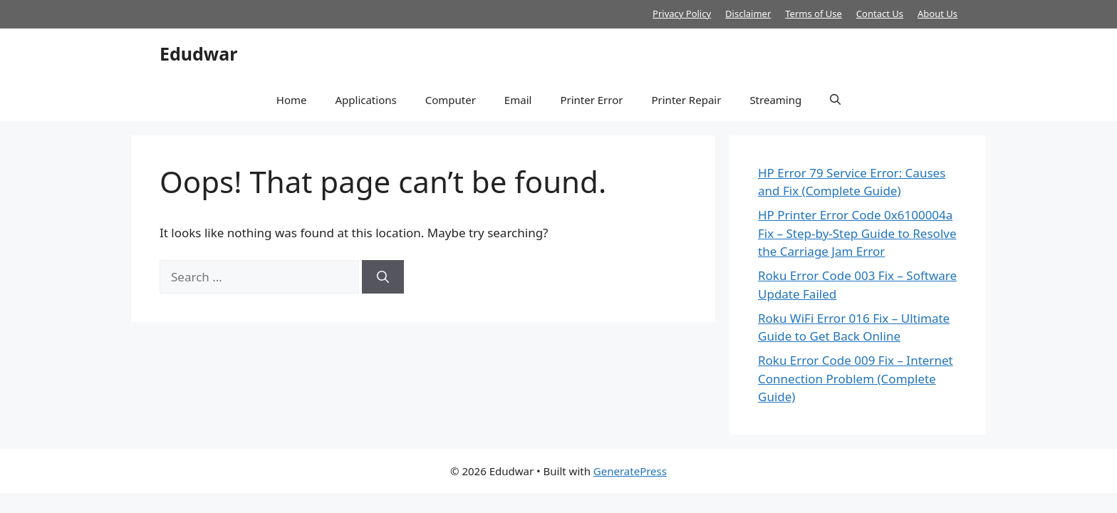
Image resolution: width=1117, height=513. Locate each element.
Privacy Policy (682, 13)
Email (518, 100)
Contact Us (879, 13)
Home (291, 100)
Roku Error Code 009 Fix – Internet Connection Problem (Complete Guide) (855, 378)
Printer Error (591, 100)
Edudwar (198, 53)
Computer (450, 100)
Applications (365, 100)
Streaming (775, 100)
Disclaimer (748, 13)
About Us (937, 13)
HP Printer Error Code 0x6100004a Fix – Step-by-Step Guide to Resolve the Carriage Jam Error (857, 233)
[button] (835, 99)
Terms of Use (813, 13)
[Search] (383, 277)
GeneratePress (630, 471)
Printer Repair (686, 100)
